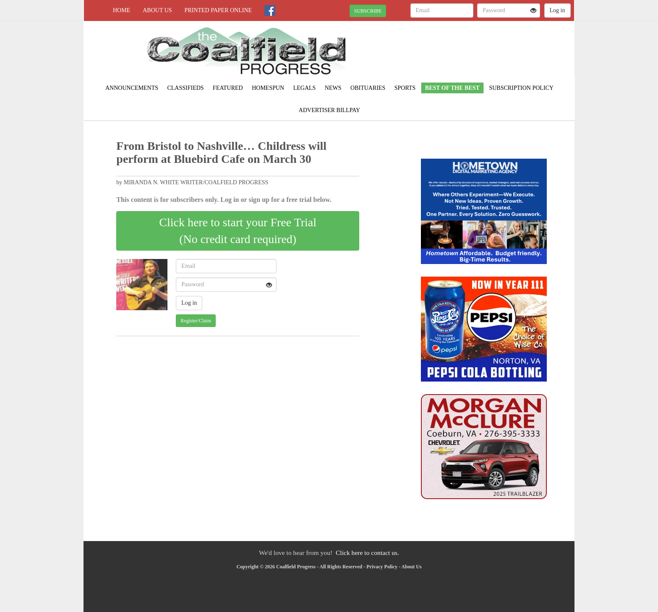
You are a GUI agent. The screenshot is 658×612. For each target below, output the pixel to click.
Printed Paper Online (218, 10)
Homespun (268, 88)
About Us (157, 10)
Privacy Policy (381, 567)
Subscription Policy (521, 88)
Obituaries (367, 88)
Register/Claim (195, 321)
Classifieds (185, 88)
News (333, 88)
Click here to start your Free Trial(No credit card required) (237, 231)
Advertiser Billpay (329, 110)
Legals (304, 88)
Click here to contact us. (367, 552)
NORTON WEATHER (497, 50)
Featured (228, 88)
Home (121, 10)
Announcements (131, 88)
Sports (405, 88)
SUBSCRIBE (367, 11)
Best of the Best (452, 88)
